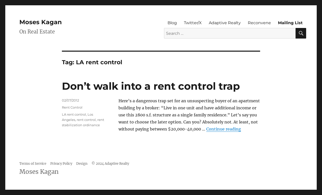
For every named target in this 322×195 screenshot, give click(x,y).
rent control (86, 120)
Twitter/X (193, 22)
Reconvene (259, 22)
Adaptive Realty (225, 22)
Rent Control (72, 107)
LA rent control (74, 114)
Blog (172, 22)
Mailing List (290, 22)
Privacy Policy (61, 163)
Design (82, 163)
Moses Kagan (40, 22)
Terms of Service (32, 163)
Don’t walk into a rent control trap (151, 86)
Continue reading (223, 129)
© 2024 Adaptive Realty (110, 163)
